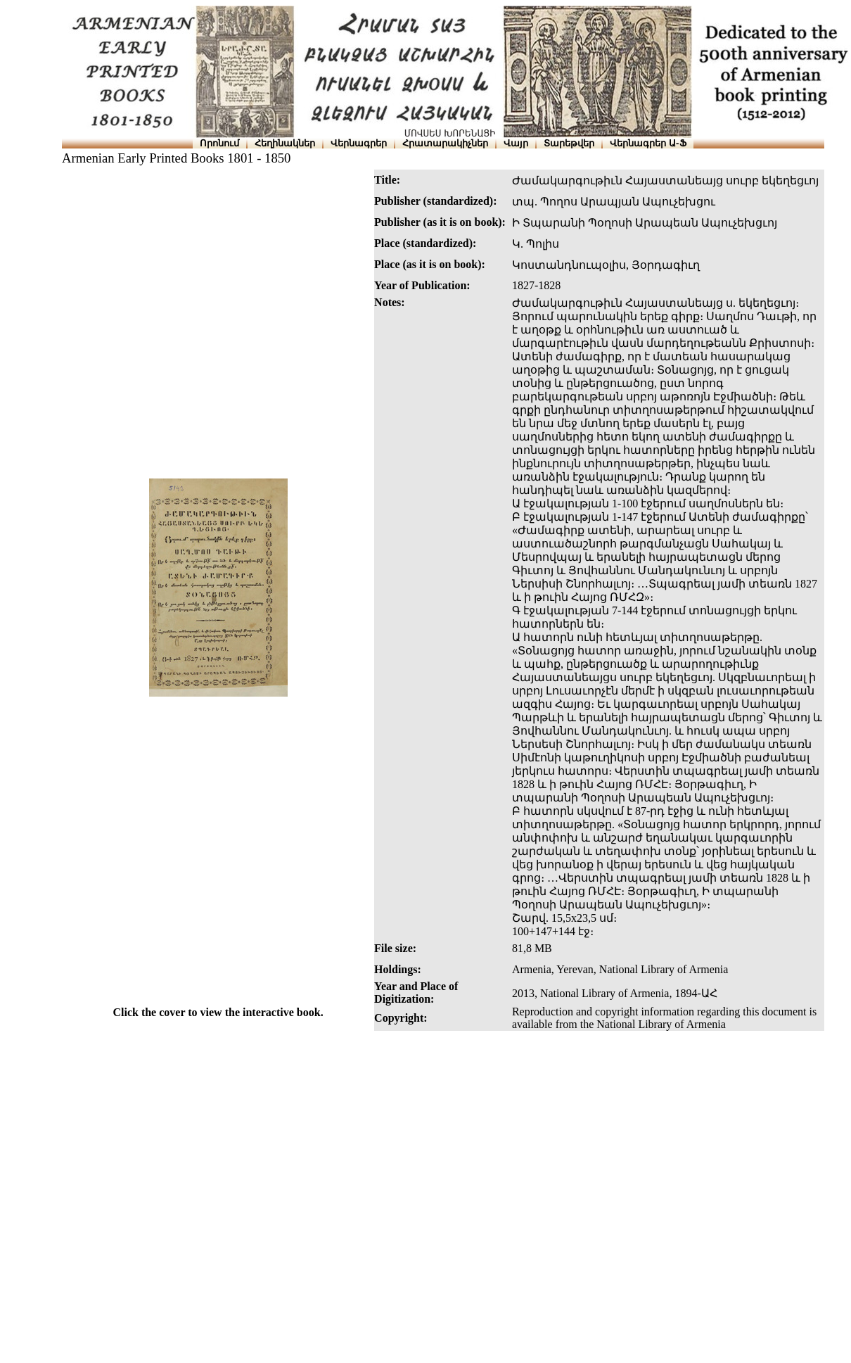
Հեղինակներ (285, 143)
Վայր (516, 143)
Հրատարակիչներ (445, 143)
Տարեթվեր (569, 143)
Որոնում (219, 143)
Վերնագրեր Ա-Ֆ (648, 143)
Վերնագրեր (359, 143)
